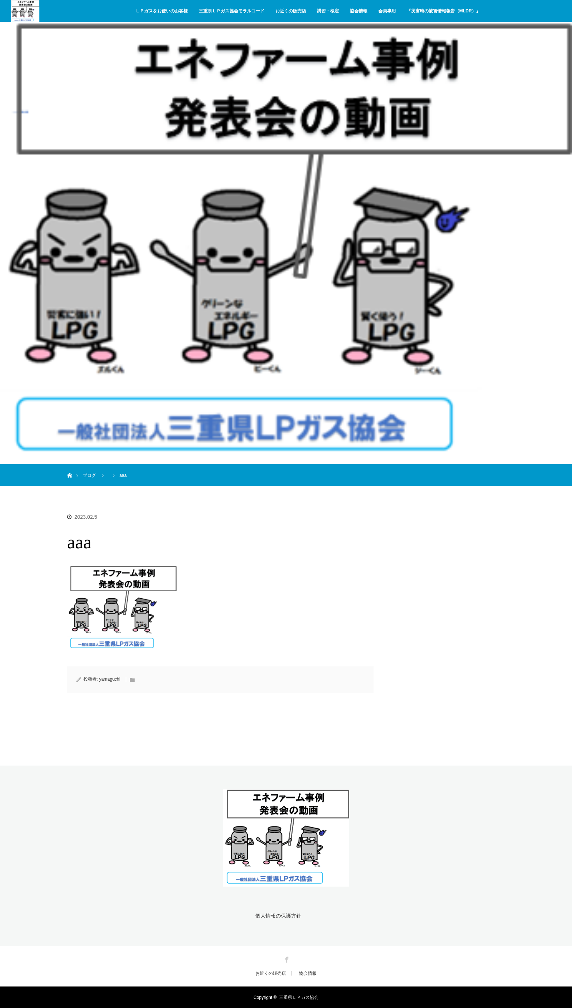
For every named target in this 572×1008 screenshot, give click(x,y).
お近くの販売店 (290, 10)
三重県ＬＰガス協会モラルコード (231, 10)
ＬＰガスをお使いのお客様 (161, 10)
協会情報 (358, 10)
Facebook (286, 958)
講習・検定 (328, 10)
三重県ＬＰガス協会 (298, 997)
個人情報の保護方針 (278, 916)
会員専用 (387, 10)
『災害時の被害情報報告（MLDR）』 (444, 10)
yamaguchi (109, 679)
